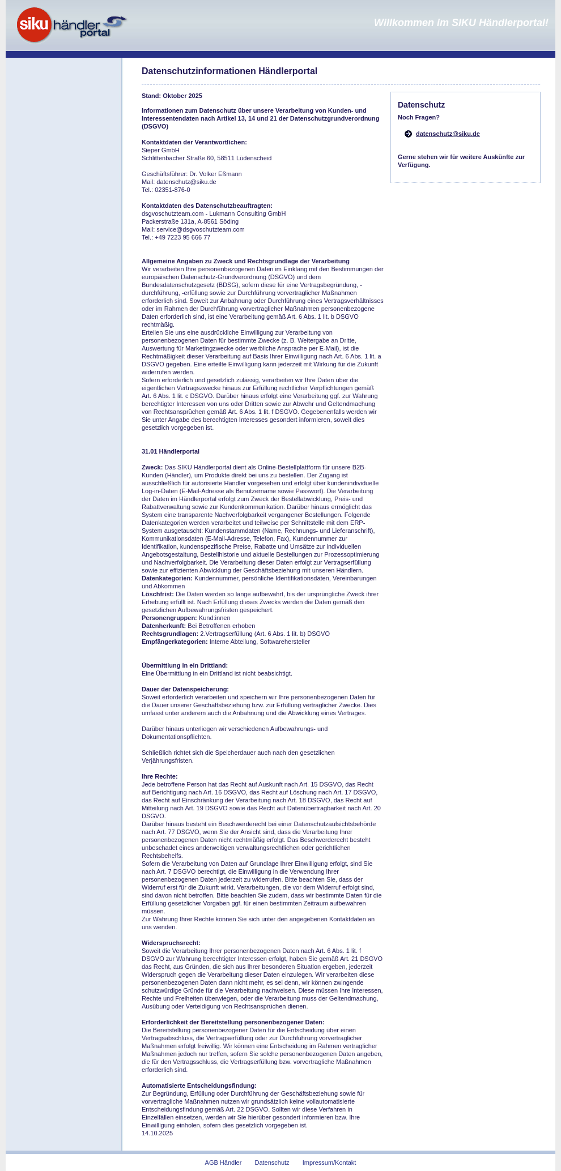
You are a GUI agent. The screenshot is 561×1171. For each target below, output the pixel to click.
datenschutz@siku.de (448, 133)
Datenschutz (271, 1162)
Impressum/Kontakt (329, 1162)
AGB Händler (223, 1162)
